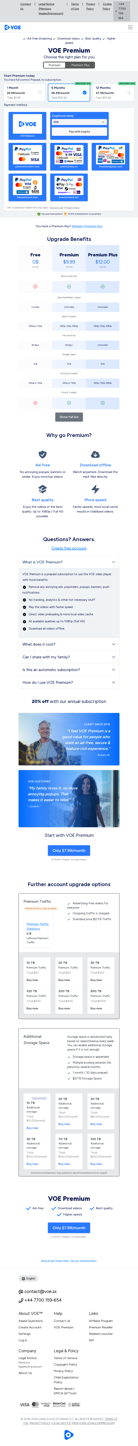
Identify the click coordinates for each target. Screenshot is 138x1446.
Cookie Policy (107, 6)
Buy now (32, 1128)
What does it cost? (39, 644)
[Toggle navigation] (130, 27)
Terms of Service (65, 1358)
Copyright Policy (88, 1260)
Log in (23, 1340)
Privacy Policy (90, 6)
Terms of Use (75, 6)
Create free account (69, 548)
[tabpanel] (69, 65)
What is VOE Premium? (42, 562)
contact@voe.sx (40, 1291)
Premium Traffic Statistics (38, 926)
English (28, 1279)
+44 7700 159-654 (43, 1300)
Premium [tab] (54, 65)
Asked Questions (31, 1321)
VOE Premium (63, 1327)
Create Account (30, 1327)
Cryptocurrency (63, 116)
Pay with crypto (79, 131)
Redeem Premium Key (87, 226)
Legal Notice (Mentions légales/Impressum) (51, 8)
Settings (24, 1334)
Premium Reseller (101, 1327)
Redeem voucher (101, 1334)
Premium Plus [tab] (80, 65)
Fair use (74, 1260)
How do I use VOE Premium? (47, 682)
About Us (25, 1373)
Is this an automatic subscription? (51, 669)
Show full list (69, 417)
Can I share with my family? (46, 657)
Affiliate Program (101, 1321)
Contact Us (25, 6)
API (91, 1340)
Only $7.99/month (69, 850)
